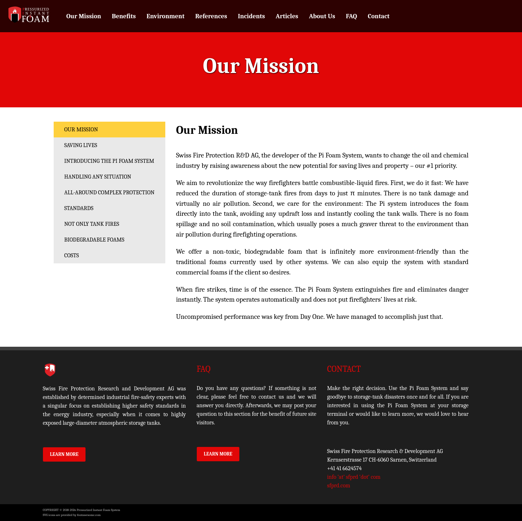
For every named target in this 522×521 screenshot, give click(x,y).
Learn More (64, 454)
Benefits (124, 16)
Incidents (251, 16)
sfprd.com (338, 485)
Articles (287, 16)
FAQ (351, 16)
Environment (165, 16)
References (211, 16)
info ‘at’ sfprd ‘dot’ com (353, 477)
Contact (379, 16)
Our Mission (83, 16)
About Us (322, 16)
